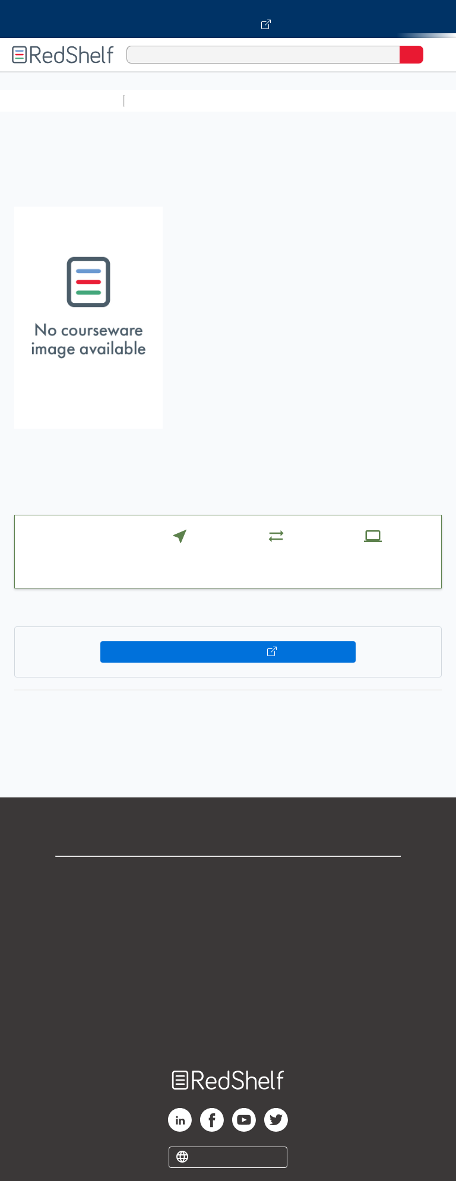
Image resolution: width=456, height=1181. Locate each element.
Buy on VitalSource (228, 652)
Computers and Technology (339, 100)
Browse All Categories (61, 100)
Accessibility (228, 1006)
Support (228, 901)
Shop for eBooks (228, 875)
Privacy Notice (228, 927)
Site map (228, 1032)
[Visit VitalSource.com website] (228, 19)
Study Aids (160, 100)
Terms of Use (228, 954)
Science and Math (233, 100)
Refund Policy (228, 980)
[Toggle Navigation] (435, 54)
